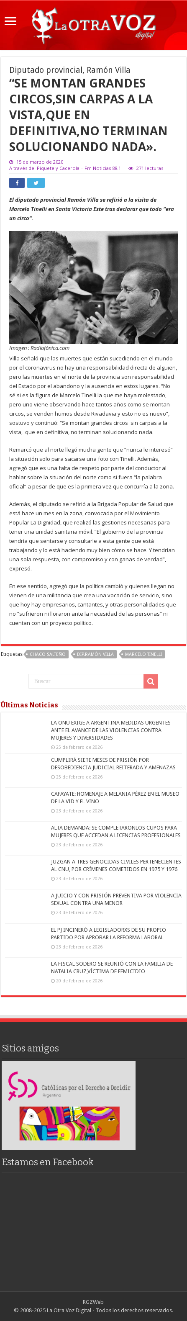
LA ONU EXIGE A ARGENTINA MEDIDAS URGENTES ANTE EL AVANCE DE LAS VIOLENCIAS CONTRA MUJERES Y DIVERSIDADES (111, 730)
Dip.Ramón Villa (95, 654)
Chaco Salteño (48, 654)
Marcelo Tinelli (143, 654)
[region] (69, 1105)
